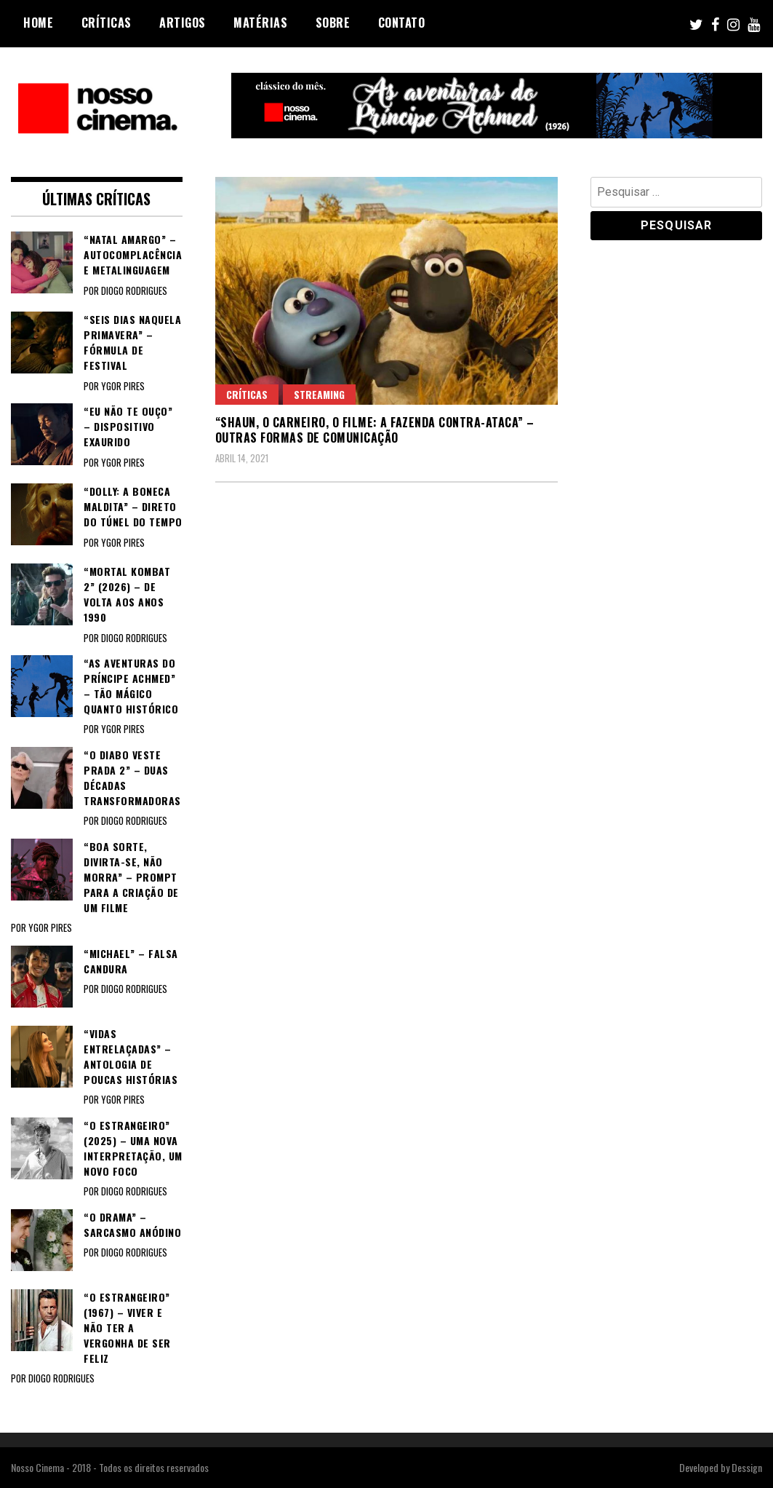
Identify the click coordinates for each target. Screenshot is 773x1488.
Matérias (260, 22)
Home (38, 22)
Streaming (319, 394)
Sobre (333, 22)
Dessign (747, 1467)
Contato (401, 22)
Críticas (106, 22)
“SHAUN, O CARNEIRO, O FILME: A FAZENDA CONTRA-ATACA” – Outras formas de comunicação (374, 429)
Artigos (182, 22)
